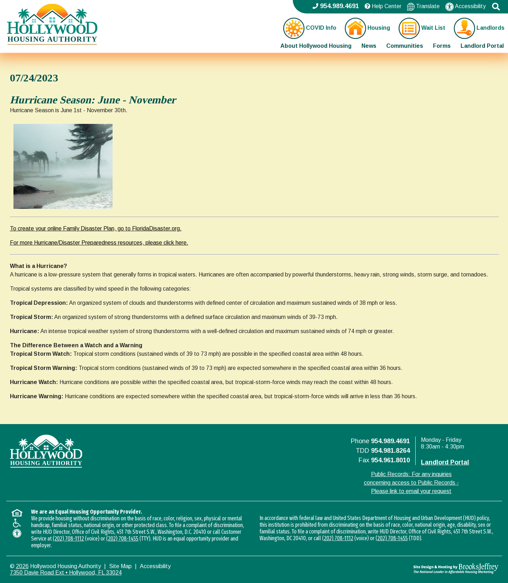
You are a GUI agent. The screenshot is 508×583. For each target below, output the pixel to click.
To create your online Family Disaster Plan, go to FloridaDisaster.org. (96, 228)
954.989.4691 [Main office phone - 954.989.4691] (336, 6)
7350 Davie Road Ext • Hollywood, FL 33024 (66, 573)
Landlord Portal (482, 46)
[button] (496, 6)
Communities (404, 46)
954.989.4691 (390, 441)
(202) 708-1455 (122, 538)
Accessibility (465, 6)
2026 (22, 566)
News (368, 46)
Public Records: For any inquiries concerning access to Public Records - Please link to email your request (411, 482)
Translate (423, 6)
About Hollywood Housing (316, 46)
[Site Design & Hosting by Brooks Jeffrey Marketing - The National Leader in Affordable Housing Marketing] (437, 568)
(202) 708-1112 (68, 538)
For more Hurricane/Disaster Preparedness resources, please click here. (99, 243)
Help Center (383, 6)
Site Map (120, 566)
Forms (442, 46)
